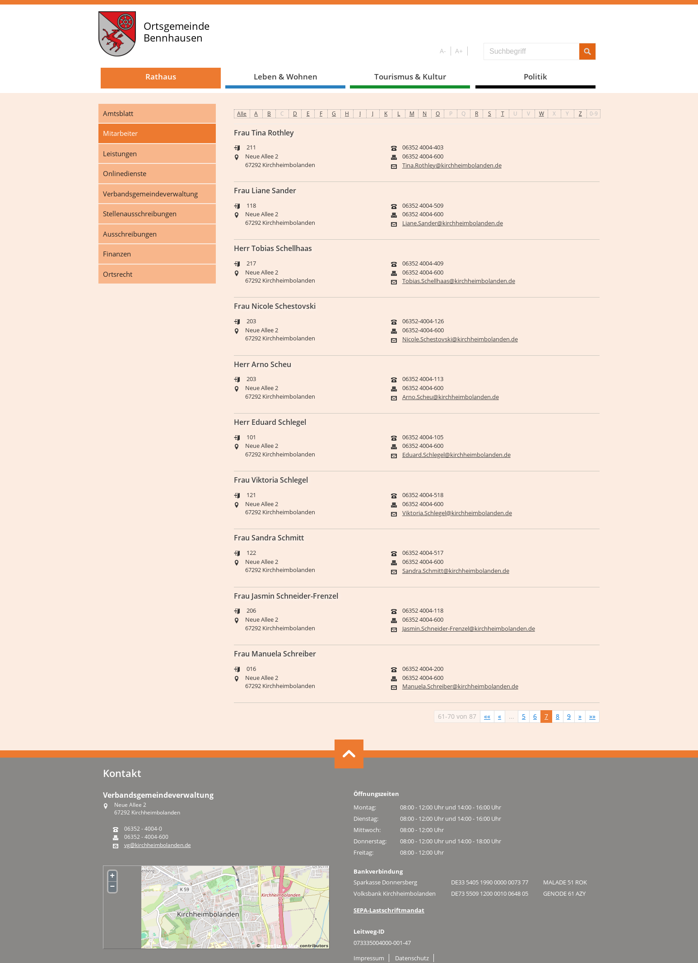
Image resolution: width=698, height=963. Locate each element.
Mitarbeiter (120, 133)
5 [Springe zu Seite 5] (524, 716)
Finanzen (117, 253)
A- (443, 51)
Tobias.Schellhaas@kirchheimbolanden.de (458, 281)
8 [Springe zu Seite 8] (557, 716)
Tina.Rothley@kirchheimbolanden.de (452, 165)
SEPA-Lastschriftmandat (389, 910)
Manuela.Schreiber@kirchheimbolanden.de (460, 686)
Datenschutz (412, 958)
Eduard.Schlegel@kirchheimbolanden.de (456, 455)
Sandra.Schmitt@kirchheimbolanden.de (455, 571)
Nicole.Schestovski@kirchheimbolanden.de (460, 339)
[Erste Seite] (487, 716)
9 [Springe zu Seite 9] (569, 716)
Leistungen (120, 153)
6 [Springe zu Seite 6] (535, 716)
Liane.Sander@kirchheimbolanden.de (452, 223)
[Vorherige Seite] (499, 716)
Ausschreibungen (130, 233)
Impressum (369, 958)
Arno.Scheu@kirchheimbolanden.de (450, 397)
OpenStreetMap (279, 945)
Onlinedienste (124, 173)
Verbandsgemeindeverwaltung (150, 193)
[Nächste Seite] (580, 716)
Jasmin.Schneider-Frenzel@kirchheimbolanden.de (468, 629)
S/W (474, 51)
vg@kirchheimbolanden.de (157, 845)
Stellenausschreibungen (140, 213)
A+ (459, 51)
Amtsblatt (118, 113)
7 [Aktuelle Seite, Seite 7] (546, 716)
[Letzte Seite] (592, 716)
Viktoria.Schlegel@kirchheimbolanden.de (457, 513)
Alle (242, 113)
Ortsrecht (117, 274)
